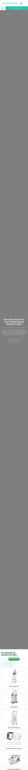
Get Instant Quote (16, 8)
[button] (3, 8)
